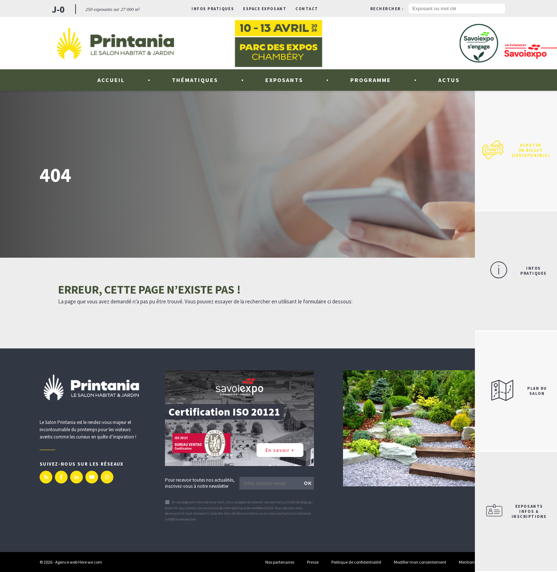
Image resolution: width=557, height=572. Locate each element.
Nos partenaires (279, 562)
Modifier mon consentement (420, 562)
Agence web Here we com (78, 562)
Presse (313, 562)
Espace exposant (264, 8)
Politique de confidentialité (356, 562)
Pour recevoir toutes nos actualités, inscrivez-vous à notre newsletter (200, 483)
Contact (306, 8)
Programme (370, 79)
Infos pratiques (212, 8)
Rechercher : (387, 8)
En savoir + (280, 450)
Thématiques (195, 79)
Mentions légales (474, 562)
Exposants (284, 79)
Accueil (111, 79)
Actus (449, 79)
